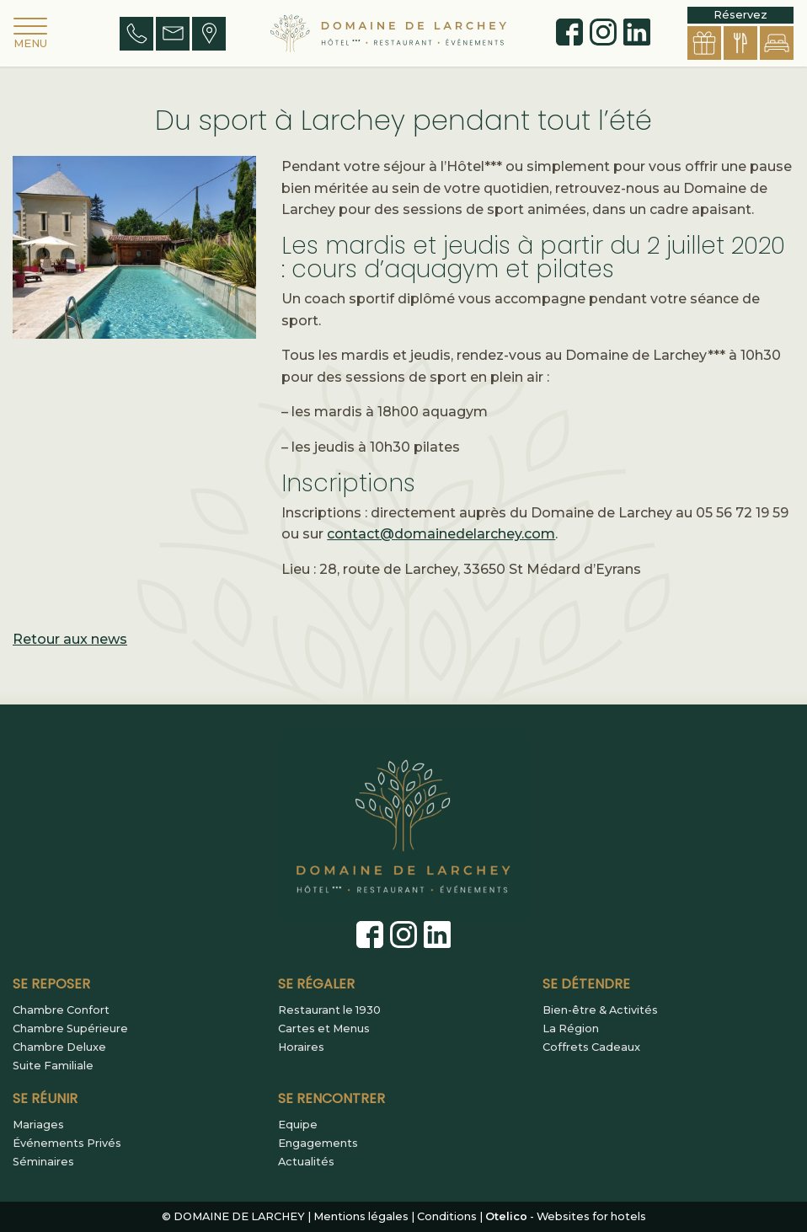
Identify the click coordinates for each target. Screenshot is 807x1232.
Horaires (301, 1047)
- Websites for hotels (565, 1216)
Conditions (447, 1216)
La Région (570, 1029)
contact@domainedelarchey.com (441, 534)
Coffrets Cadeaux (591, 1047)
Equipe (298, 1125)
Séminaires (43, 1162)
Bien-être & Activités (600, 1010)
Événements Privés (67, 1143)
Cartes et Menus (324, 1029)
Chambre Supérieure (70, 1029)
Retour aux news (70, 639)
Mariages (38, 1125)
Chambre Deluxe (59, 1047)
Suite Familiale (53, 1066)
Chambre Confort (61, 1010)
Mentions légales (361, 1216)
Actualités (306, 1162)
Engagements (318, 1143)
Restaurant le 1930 (329, 1010)
